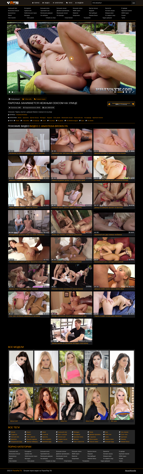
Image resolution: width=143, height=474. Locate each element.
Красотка (45, 437)
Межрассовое (109, 13)
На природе (60, 15)
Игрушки (91, 10)
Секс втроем (12, 18)
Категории (58, 3)
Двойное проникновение (64, 10)
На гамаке (90, 120)
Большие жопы (44, 8)
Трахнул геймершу (32, 441)
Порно (35, 3)
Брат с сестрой (62, 434)
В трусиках (92, 437)
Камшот (29, 434)
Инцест (29, 432)
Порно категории (19, 446)
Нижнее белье (93, 15)
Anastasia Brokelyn (21, 114)
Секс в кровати (46, 439)
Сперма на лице (51, 18)
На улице (52, 120)
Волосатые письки (13, 10)
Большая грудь (109, 441)
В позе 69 (45, 434)
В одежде (124, 8)
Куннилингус (11, 13)
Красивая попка (78, 437)
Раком (17, 120)
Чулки (123, 18)
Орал (82, 120)
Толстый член (15, 437)
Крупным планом (126, 10)
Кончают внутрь (110, 10)
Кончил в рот (62, 437)
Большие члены (77, 8)
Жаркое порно (109, 439)
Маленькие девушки (46, 13)
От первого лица (110, 15)
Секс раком (30, 18)
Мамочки (75, 13)
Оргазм (13, 432)
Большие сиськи (61, 8)
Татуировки (87, 18)
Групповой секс (45, 10)
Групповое (124, 437)
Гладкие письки (62, 439)
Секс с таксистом (79, 441)
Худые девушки (107, 18)
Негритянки (76, 15)
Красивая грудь (46, 441)
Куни (106, 432)
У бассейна (25, 120)
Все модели (16, 347)
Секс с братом (31, 437)
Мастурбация (93, 13)
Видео (46, 3)
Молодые (27, 15)
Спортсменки (69, 18)
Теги (69, 3)
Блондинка (77, 434)
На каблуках (44, 15)
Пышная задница (32, 439)
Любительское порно (30, 13)
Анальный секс (12, 8)
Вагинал (76, 439)
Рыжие (123, 15)
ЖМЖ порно (76, 10)
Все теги (14, 427)
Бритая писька (93, 8)
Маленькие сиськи (62, 13)
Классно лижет (93, 441)
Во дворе (60, 120)
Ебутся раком (93, 439)
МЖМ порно (125, 13)
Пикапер (123, 439)
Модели (79, 3)
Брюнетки (108, 8)
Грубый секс (28, 10)
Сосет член (124, 434)
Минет (10, 15)
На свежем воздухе (72, 120)
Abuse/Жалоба (130, 471)
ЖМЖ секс (108, 434)
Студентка (14, 434)
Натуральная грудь (16, 441)
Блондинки (27, 8)
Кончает (60, 441)
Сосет (44, 120)
